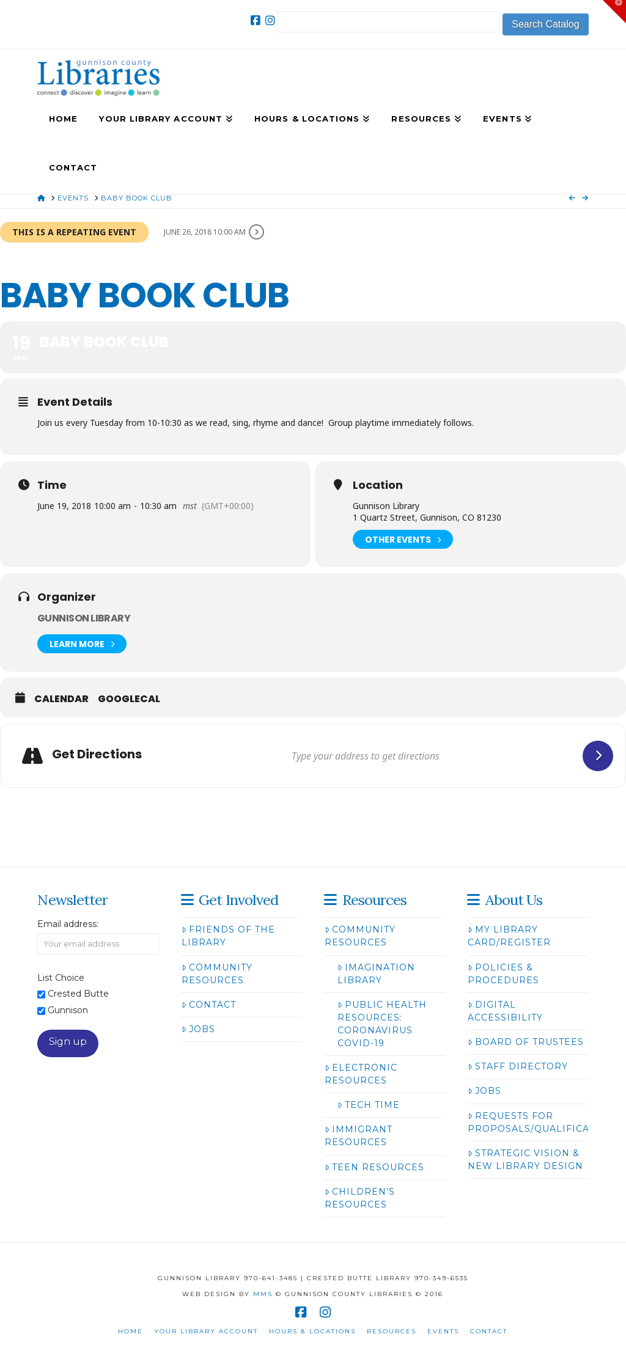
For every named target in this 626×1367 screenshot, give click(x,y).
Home (130, 1331)
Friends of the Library (228, 936)
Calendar (61, 699)
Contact (209, 1004)
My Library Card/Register (509, 936)
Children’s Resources (360, 1198)
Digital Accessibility (505, 1011)
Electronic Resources (361, 1074)
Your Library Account (206, 1331)
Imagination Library (376, 974)
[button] (614, 11)
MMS (263, 1294)
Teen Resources (374, 1167)
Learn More (82, 643)
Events (443, 1331)
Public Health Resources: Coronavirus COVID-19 (382, 1024)
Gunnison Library (83, 618)
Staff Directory (518, 1066)
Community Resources (217, 974)
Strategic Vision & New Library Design (525, 1159)
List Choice (60, 977)
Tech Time (368, 1104)
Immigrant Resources (358, 1136)
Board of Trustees (526, 1041)
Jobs (198, 1029)
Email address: (67, 923)
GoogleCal (129, 699)
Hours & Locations (312, 1331)
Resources (391, 1331)
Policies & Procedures (503, 974)
